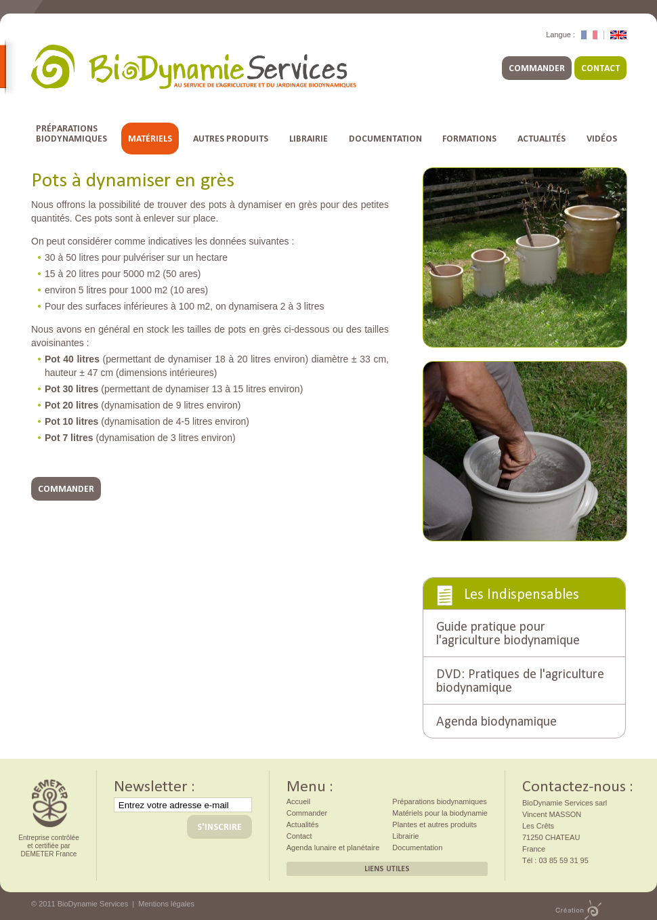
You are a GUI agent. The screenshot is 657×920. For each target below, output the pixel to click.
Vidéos (602, 138)
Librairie (308, 138)
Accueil (298, 801)
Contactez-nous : (577, 784)
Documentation (385, 138)
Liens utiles (387, 868)
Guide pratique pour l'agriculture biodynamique (508, 631)
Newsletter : (154, 784)
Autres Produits (230, 138)
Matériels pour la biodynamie (440, 813)
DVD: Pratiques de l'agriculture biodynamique (520, 679)
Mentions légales (166, 904)
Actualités (541, 138)
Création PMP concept (578, 910)
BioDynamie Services (193, 67)
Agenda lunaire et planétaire (333, 847)
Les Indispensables (521, 592)
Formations (469, 138)
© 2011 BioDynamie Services (79, 904)
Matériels (150, 138)
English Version (618, 34)
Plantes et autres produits (434, 824)
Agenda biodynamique (496, 719)
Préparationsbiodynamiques (71, 133)
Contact (600, 68)
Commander (537, 68)
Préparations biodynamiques (439, 801)
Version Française (589, 34)
